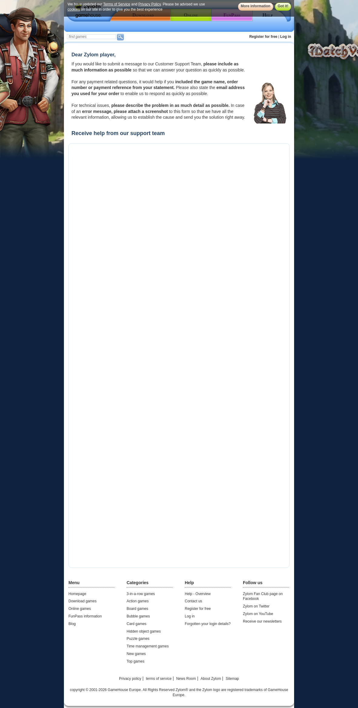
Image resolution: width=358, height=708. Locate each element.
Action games (138, 601)
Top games (135, 661)
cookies (74, 9)
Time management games (148, 646)
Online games (79, 609)
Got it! (283, 6)
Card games (136, 624)
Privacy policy (130, 679)
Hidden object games (144, 631)
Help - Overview (197, 594)
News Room (186, 679)
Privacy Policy (149, 4)
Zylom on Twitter (256, 606)
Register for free (263, 37)
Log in (285, 37)
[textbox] (91, 36)
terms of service (159, 679)
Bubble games (138, 616)
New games (136, 654)
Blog (72, 624)
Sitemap (232, 679)
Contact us (193, 601)
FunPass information (85, 616)
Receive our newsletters (262, 621)
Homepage (77, 594)
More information (255, 6)
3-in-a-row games (141, 594)
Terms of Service (116, 4)
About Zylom (211, 679)
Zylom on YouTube (258, 614)
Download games (82, 601)
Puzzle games (138, 639)
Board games (137, 609)
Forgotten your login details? (207, 624)
